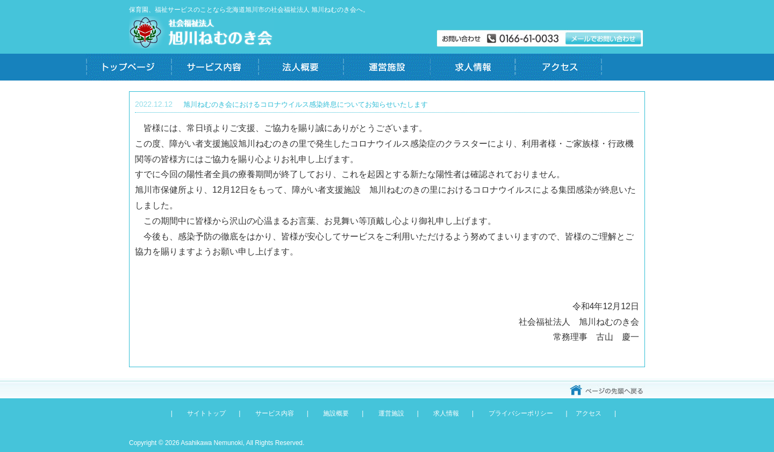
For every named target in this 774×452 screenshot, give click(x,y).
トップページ (129, 67)
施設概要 (336, 413)
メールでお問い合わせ (540, 39)
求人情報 (473, 67)
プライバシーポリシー (521, 413)
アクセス (559, 67)
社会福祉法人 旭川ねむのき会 (201, 32)
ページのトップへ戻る (607, 390)
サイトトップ (206, 413)
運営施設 (387, 67)
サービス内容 (215, 67)
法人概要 (301, 67)
